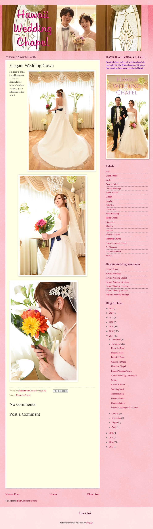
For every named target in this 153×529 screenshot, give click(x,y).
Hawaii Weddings (113, 274)
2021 (111, 317)
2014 (111, 442)
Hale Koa (110, 205)
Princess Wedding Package (117, 295)
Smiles (114, 380)
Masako (109, 226)
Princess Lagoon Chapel (116, 243)
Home (53, 494)
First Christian (112, 192)
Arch (108, 171)
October (115, 413)
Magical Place (117, 353)
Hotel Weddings (113, 213)
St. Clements (111, 247)
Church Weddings (113, 188)
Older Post (93, 494)
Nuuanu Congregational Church (124, 407)
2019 (111, 326)
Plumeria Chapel (23, 395)
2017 (111, 336)
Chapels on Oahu (118, 362)
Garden (109, 197)
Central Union (112, 184)
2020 (111, 322)
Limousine (110, 222)
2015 (111, 438)
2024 (111, 313)
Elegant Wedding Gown (121, 371)
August (115, 422)
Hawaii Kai (111, 209)
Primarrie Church (113, 239)
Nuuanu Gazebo (118, 398)
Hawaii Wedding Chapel (116, 278)
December (116, 339)
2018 (111, 331)
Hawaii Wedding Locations (117, 286)
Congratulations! (118, 403)
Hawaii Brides (112, 269)
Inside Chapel (112, 218)
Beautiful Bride (117, 357)
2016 (111, 433)
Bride (108, 180)
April (114, 427)
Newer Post (12, 494)
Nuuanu (109, 230)
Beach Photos (112, 176)
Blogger (89, 523)
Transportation (117, 394)
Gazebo (109, 201)
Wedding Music (118, 389)
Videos (109, 255)
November (116, 344)
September (116, 418)
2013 (111, 447)
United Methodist (113, 251)
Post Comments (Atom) (27, 501)
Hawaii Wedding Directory (117, 282)
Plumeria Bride (117, 348)
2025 (111, 308)
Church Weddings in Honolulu (124, 375)
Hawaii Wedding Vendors (117, 290)
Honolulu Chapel (118, 366)
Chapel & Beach (118, 385)
